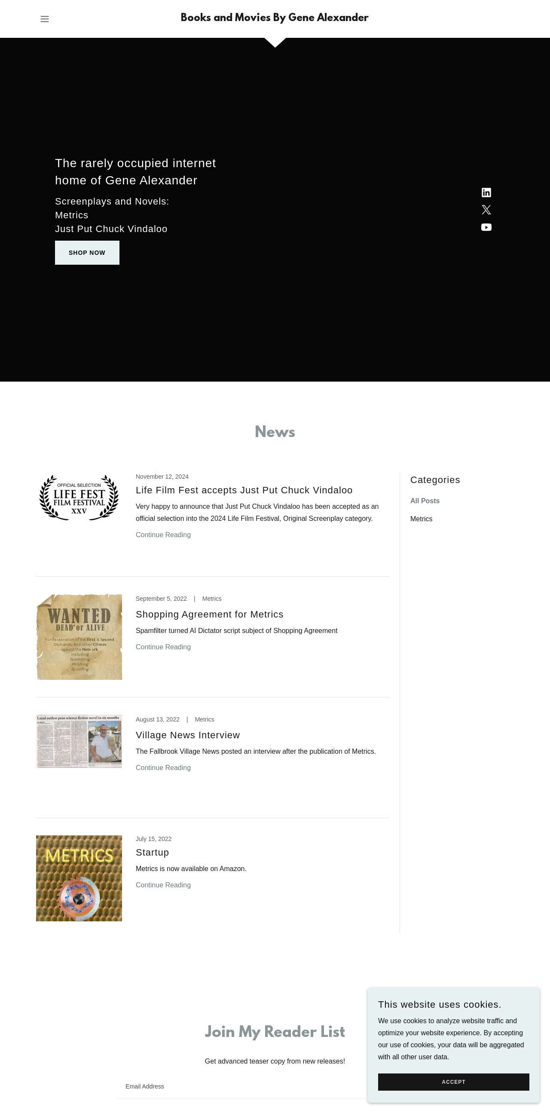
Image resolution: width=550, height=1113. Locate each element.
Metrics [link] (421, 519)
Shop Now (87, 252)
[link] (275, 18)
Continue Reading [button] (163, 534)
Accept (453, 1082)
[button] (44, 19)
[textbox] (242, 1086)
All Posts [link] (425, 501)
